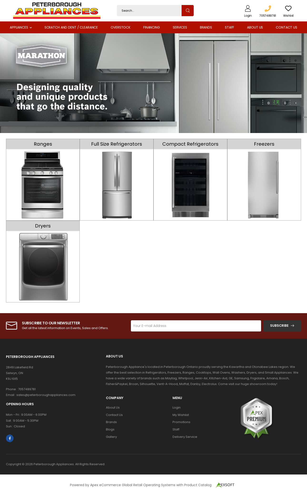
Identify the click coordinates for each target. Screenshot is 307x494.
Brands (206, 27)
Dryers (43, 225)
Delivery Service (185, 437)
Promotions (181, 422)
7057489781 (27, 389)
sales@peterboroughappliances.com (45, 395)
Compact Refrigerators (190, 144)
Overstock (120, 27)
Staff (229, 27)
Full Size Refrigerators (116, 144)
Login (177, 407)
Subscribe (279, 325)
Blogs (110, 429)
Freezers (264, 144)
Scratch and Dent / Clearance (71, 27)
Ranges (43, 144)
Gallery (111, 437)
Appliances (19, 27)
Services (180, 27)
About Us (255, 27)
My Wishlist (181, 415)
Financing (151, 27)
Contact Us (286, 27)
